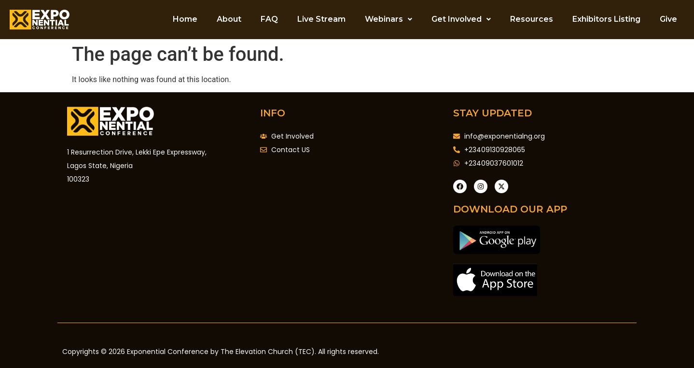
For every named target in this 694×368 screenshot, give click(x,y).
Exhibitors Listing (606, 19)
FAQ (269, 19)
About (229, 19)
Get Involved (461, 19)
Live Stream (321, 19)
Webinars (388, 19)
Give (668, 19)
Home (185, 19)
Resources (531, 19)
